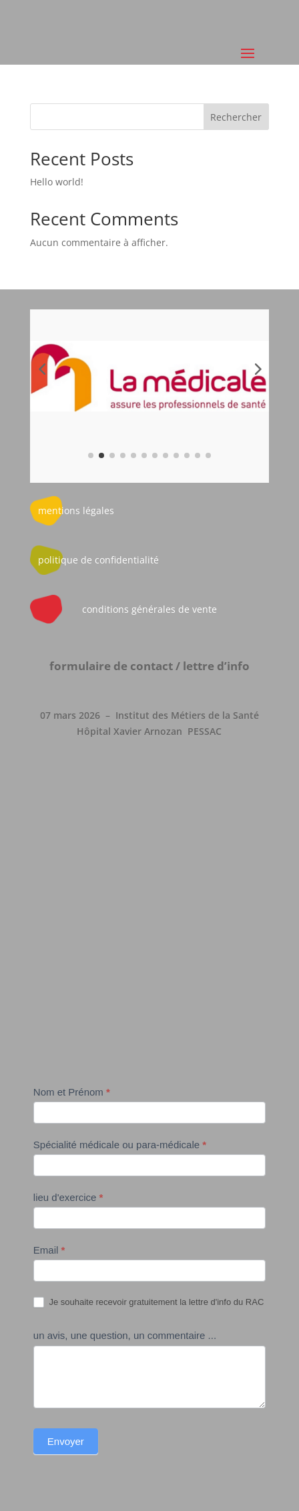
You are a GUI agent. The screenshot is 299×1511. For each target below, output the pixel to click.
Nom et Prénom (71, 1092)
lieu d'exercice (68, 1197)
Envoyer (65, 1441)
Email (49, 1250)
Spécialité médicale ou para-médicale (119, 1144)
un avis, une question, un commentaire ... (124, 1335)
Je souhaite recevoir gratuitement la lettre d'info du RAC (148, 1302)
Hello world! (56, 181)
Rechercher (236, 117)
